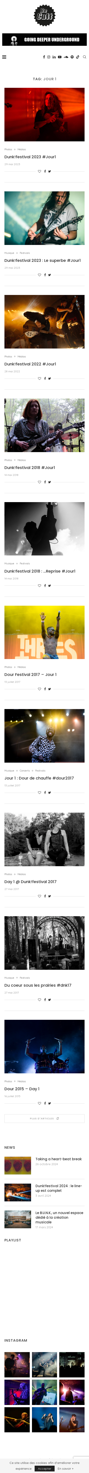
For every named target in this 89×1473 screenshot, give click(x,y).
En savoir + (65, 1468)
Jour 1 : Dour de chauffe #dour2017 (39, 778)
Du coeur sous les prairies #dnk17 (37, 985)
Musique (9, 253)
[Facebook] (44, 56)
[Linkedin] (54, 56)
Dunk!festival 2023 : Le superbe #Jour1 (42, 260)
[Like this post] (39, 171)
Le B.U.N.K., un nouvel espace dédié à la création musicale (59, 1217)
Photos (8, 149)
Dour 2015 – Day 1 (22, 1089)
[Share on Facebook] (45, 171)
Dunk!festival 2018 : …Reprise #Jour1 (39, 571)
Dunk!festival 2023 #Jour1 (30, 157)
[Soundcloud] (66, 56)
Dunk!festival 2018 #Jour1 (29, 467)
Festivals (25, 253)
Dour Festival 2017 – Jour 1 (30, 674)
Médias (22, 149)
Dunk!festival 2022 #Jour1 (30, 364)
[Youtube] (59, 56)
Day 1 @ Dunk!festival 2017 (30, 881)
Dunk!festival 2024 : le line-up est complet (59, 1188)
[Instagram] (48, 56)
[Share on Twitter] (49, 171)
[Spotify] (72, 56)
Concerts (25, 770)
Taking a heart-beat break (59, 1159)
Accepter (44, 1469)
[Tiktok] (77, 56)
